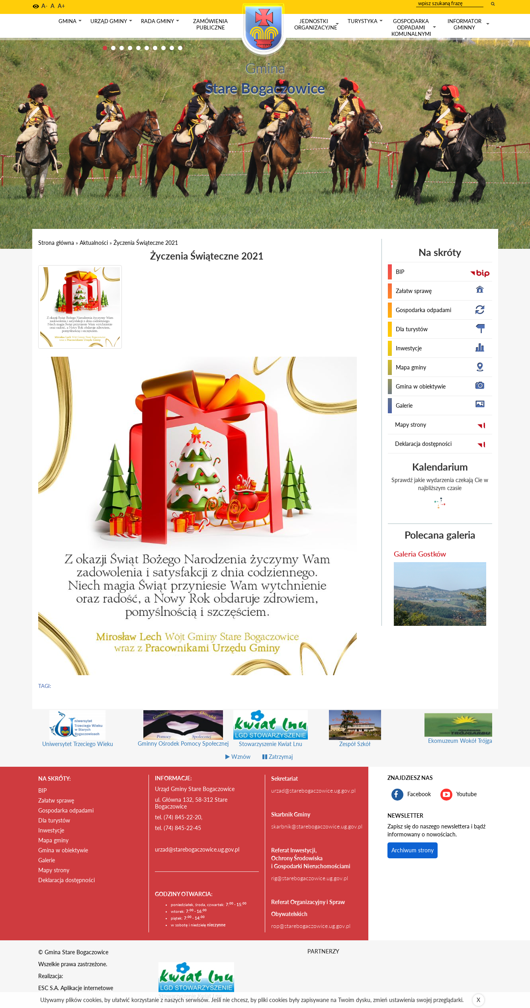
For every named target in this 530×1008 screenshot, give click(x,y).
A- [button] (44, 5)
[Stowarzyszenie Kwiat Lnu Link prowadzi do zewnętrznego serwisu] (196, 976)
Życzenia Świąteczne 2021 (145, 242)
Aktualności (94, 242)
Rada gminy (161, 23)
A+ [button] (61, 5)
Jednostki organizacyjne (317, 24)
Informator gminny (469, 24)
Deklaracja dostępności (423, 443)
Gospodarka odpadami (423, 310)
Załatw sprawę (414, 290)
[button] (35, 6)
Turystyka (366, 23)
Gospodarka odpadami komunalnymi (414, 27)
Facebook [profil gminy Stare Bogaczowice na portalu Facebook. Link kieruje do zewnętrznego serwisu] (411, 795)
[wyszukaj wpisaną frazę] (493, 3)
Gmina (71, 23)
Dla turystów (412, 329)
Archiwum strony (412, 850)
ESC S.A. (48, 988)
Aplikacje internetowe (87, 988)
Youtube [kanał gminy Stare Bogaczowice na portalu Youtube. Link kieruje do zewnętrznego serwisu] (458, 795)
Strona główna (56, 242)
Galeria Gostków (420, 553)
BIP (400, 271)
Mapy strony (410, 424)
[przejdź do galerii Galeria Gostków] (440, 594)
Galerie (404, 405)
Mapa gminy (411, 367)
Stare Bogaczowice (265, 88)
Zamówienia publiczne (210, 24)
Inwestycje (409, 348)
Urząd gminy (112, 23)
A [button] (53, 5)
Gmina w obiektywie (421, 386)
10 (180, 48)
